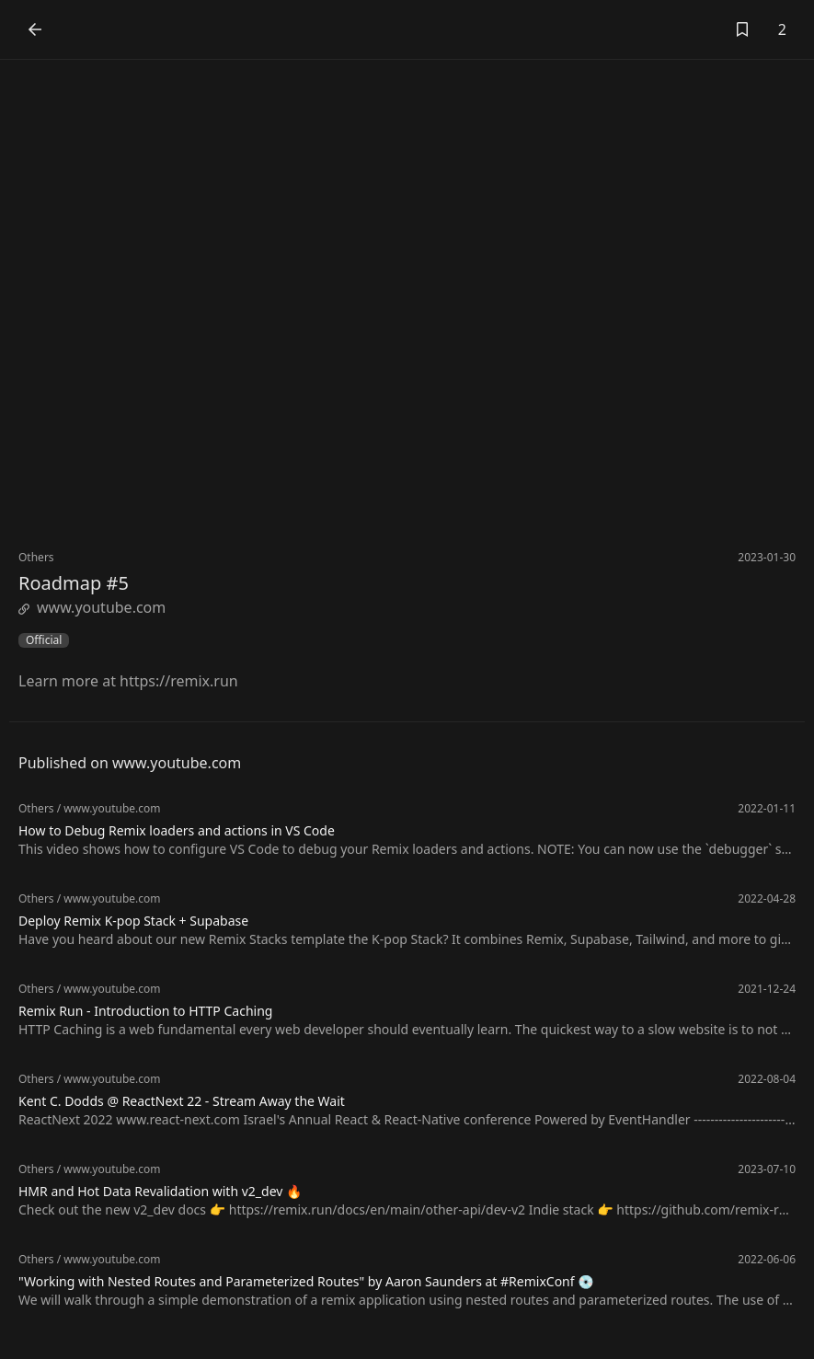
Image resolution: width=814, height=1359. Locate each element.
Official (44, 640)
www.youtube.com (92, 607)
